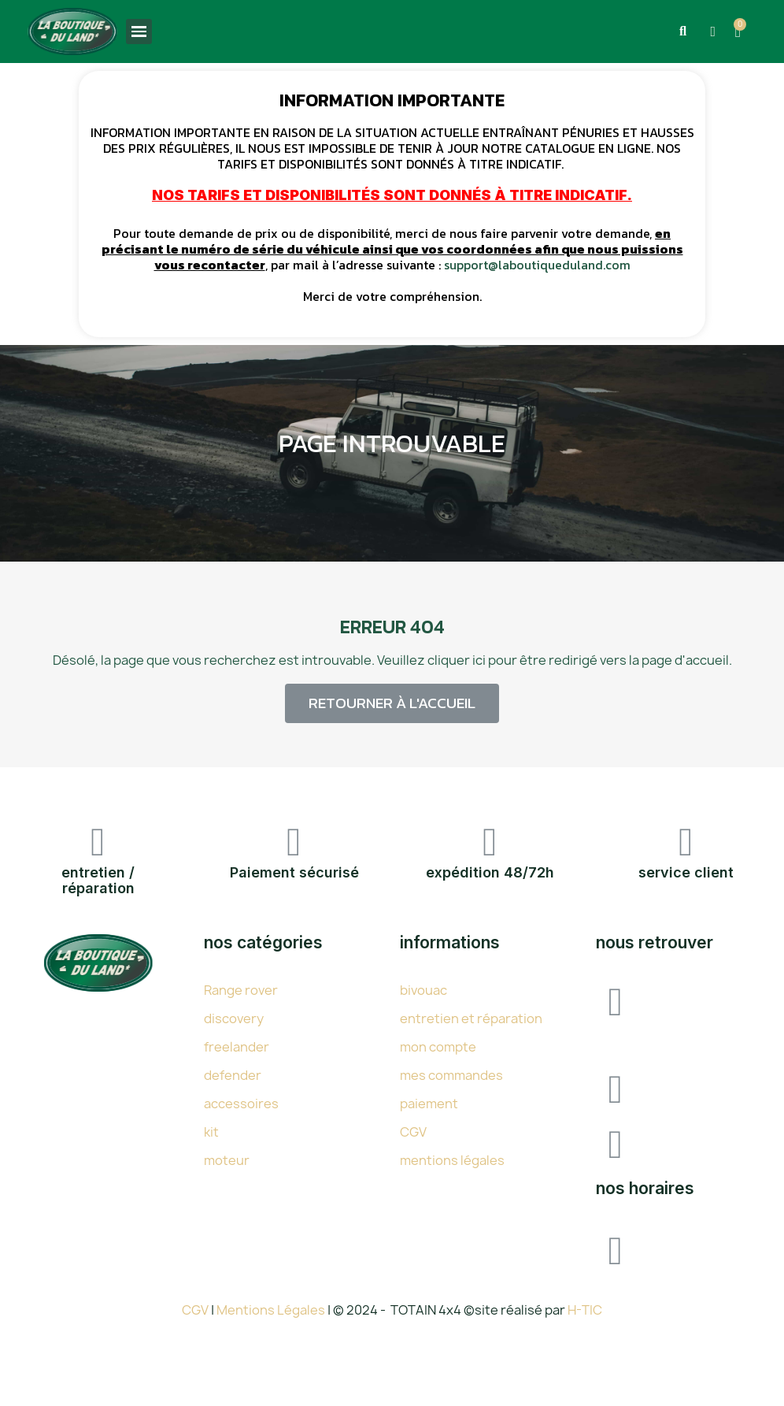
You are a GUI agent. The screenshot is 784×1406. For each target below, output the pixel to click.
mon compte (438, 1046)
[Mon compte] (712, 31)
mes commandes (451, 1075)
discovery (234, 1018)
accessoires (241, 1103)
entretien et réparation (471, 1018)
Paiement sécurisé (294, 872)
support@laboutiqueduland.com (537, 264)
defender (232, 1075)
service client (686, 872)
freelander (236, 1046)
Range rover (241, 990)
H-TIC (585, 1310)
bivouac (423, 990)
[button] (682, 31)
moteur (227, 1160)
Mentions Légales (271, 1310)
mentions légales (452, 1160)
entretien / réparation (98, 880)
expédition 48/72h (490, 872)
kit (211, 1132)
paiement (429, 1103)
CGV (413, 1132)
